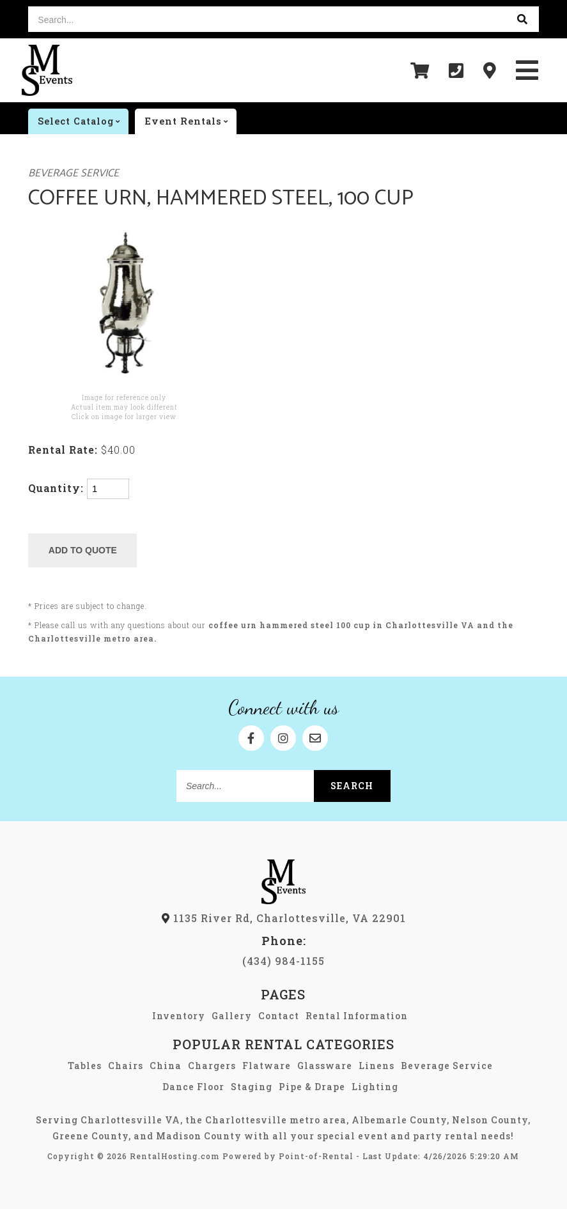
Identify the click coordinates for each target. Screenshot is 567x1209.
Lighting (375, 1087)
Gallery (232, 1016)
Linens (376, 1065)
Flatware (266, 1065)
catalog (83, 121)
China (166, 1065)
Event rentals (190, 121)
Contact (278, 1016)
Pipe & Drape (312, 1087)
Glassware (324, 1065)
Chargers (212, 1065)
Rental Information (357, 1016)
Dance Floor (193, 1087)
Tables (85, 1065)
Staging (251, 1087)
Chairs (125, 1065)
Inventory (178, 1016)
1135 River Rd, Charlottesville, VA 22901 (284, 918)
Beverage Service (73, 173)
